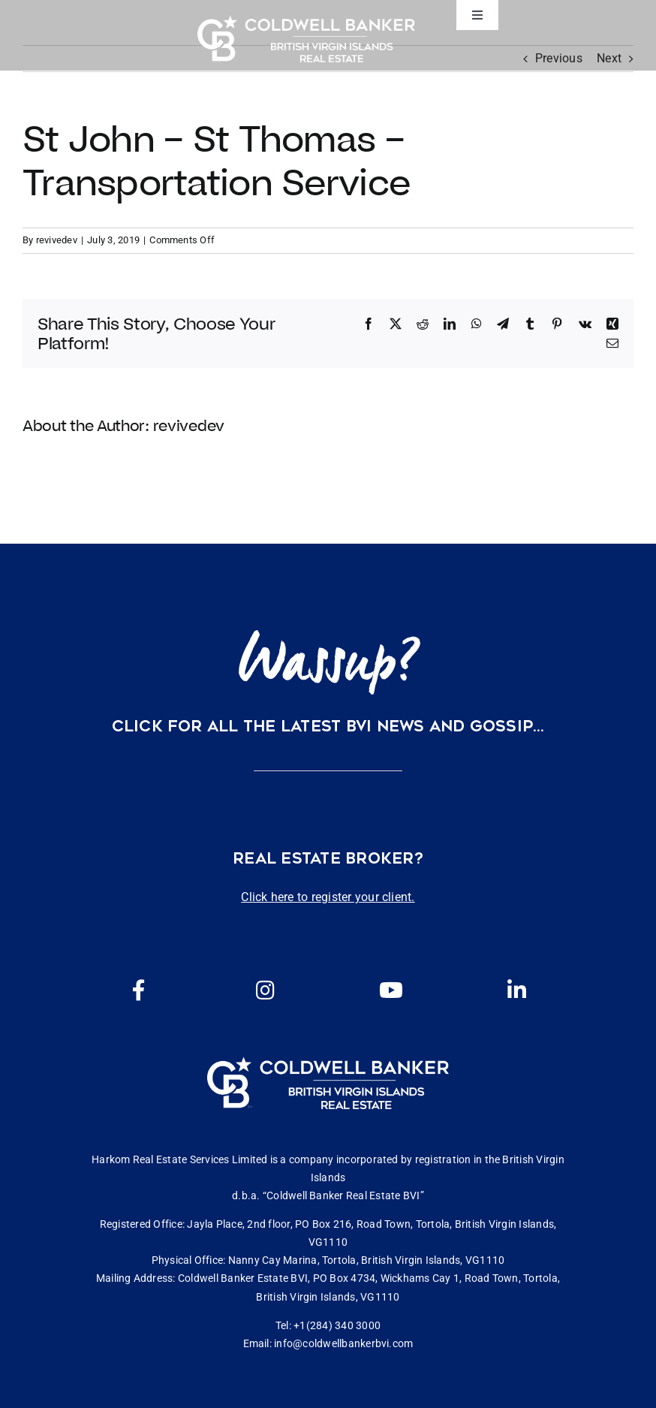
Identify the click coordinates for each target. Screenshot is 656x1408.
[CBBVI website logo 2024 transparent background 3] (306, 38)
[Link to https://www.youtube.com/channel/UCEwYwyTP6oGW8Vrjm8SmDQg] (391, 990)
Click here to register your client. (327, 897)
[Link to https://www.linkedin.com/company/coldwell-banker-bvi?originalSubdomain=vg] (516, 990)
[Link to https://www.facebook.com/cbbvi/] (139, 990)
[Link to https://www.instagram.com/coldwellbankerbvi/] (265, 990)
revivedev (56, 240)
